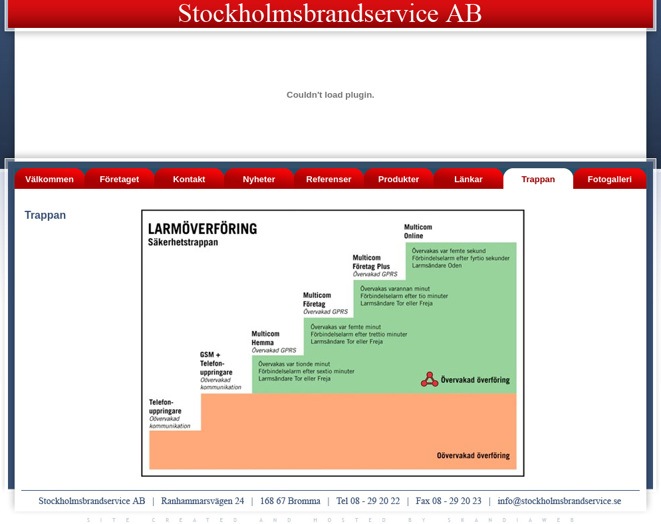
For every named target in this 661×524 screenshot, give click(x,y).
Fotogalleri (610, 179)
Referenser (329, 179)
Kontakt (189, 179)
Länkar (468, 179)
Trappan (538, 179)
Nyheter (259, 179)
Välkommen (49, 179)
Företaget (119, 179)
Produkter (398, 179)
